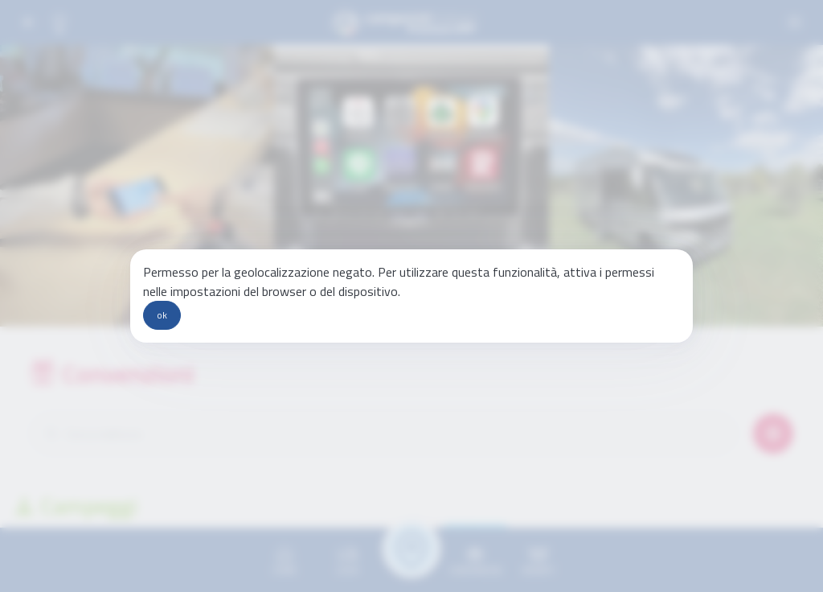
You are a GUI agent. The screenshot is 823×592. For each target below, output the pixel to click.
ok (162, 315)
